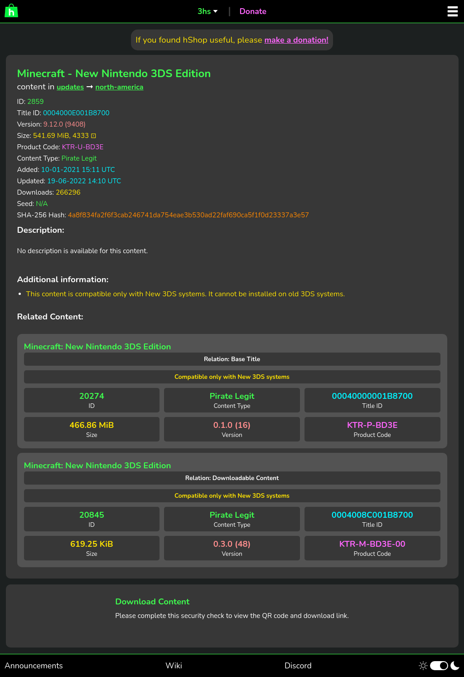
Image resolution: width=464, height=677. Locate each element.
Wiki (173, 665)
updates (70, 87)
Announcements (34, 665)
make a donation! (296, 39)
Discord (298, 665)
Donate (252, 11)
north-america (120, 87)
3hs (204, 11)
